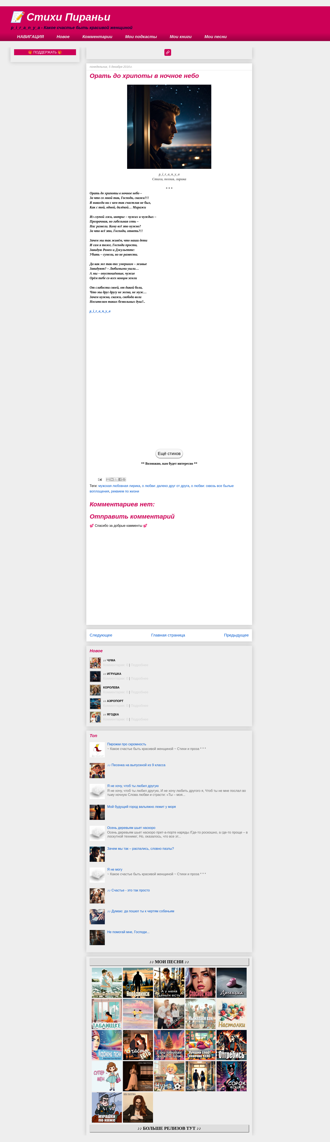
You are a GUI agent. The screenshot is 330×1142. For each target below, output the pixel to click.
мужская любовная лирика (119, 486)
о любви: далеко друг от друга (165, 486)
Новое (63, 36)
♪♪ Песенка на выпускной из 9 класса (136, 765)
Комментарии (97, 36)
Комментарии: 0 (115, 665)
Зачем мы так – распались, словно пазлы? (140, 848)
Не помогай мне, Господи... (128, 932)
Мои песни (216, 36)
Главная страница (168, 635)
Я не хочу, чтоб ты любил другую (133, 786)
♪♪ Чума (109, 660)
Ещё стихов (169, 453)
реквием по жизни (125, 491)
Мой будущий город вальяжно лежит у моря (141, 806)
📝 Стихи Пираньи (60, 17)
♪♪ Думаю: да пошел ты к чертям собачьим (140, 911)
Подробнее (139, 665)
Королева (111, 687)
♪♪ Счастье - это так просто (128, 890)
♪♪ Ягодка (111, 714)
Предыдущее (236, 635)
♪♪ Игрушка (112, 673)
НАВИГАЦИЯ (30, 36)
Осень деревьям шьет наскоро (131, 828)
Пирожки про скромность (126, 744)
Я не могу (114, 869)
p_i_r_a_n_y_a (100, 311)
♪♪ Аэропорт (113, 701)
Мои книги (181, 36)
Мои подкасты (141, 36)
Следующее (101, 635)
